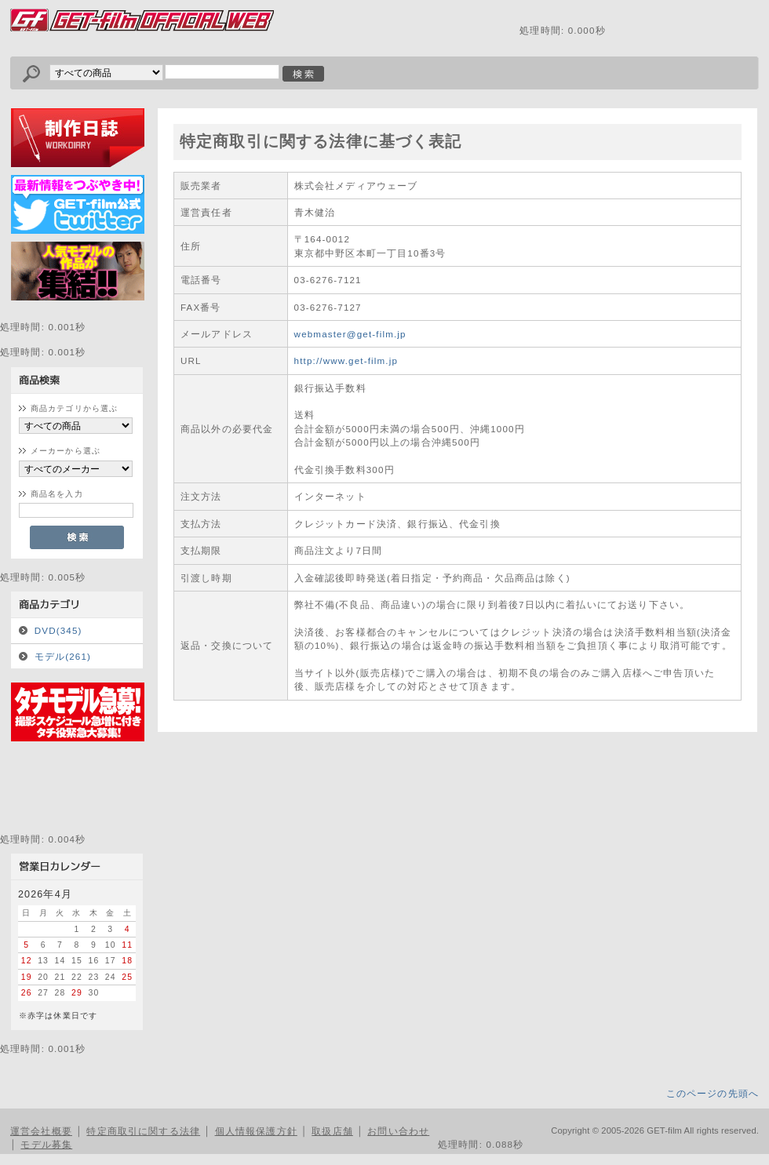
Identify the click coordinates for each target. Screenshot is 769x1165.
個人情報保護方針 (256, 1131)
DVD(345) (58, 630)
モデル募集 (46, 1144)
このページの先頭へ (712, 1093)
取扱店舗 (332, 1131)
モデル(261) (63, 656)
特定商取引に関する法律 (143, 1131)
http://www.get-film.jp (346, 360)
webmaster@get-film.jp (350, 334)
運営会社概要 (41, 1131)
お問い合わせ (398, 1131)
